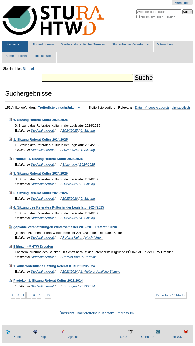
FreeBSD (176, 337)
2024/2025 (70, 130)
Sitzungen (69, 164)
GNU (123, 337)
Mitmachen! (165, 44)
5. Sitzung (87, 198)
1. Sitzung (87, 150)
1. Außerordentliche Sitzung (100, 271)
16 (48, 295)
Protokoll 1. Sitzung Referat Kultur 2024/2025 (48, 159)
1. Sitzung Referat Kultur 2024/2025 (40, 139)
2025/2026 (70, 198)
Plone (17, 337)
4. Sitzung (87, 218)
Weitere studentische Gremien (83, 44)
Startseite (12, 44)
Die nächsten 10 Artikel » (170, 295)
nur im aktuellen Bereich (157, 17)
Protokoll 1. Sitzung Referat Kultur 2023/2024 (48, 280)
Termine (91, 257)
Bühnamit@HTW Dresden (33, 246)
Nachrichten (93, 237)
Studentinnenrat (43, 44)
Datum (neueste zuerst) (152, 107)
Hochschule (42, 56)
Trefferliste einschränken (57, 107)
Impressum (125, 313)
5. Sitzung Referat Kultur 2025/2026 (40, 193)
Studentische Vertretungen (131, 44)
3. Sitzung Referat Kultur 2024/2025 (40, 173)
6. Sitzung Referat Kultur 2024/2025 (40, 120)
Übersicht (67, 313)
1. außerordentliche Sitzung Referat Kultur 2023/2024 (54, 266)
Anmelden (182, 3)
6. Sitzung (87, 130)
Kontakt (108, 313)
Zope (44, 337)
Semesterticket (16, 56)
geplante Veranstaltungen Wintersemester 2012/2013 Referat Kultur (65, 227)
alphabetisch (181, 107)
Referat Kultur (72, 237)
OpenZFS (147, 337)
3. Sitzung (87, 184)
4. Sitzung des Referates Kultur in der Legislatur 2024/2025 (58, 207)
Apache (73, 337)
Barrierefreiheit (88, 313)
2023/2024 (70, 271)
